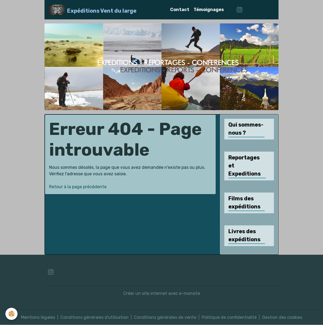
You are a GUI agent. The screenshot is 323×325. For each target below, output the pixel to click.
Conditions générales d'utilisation (94, 317)
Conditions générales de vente (165, 317)
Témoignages (209, 9)
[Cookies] (11, 314)
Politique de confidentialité (229, 317)
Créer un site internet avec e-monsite (161, 293)
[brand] (92, 9)
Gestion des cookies (282, 317)
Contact (179, 9)
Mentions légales (38, 317)
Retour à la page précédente (77, 186)
